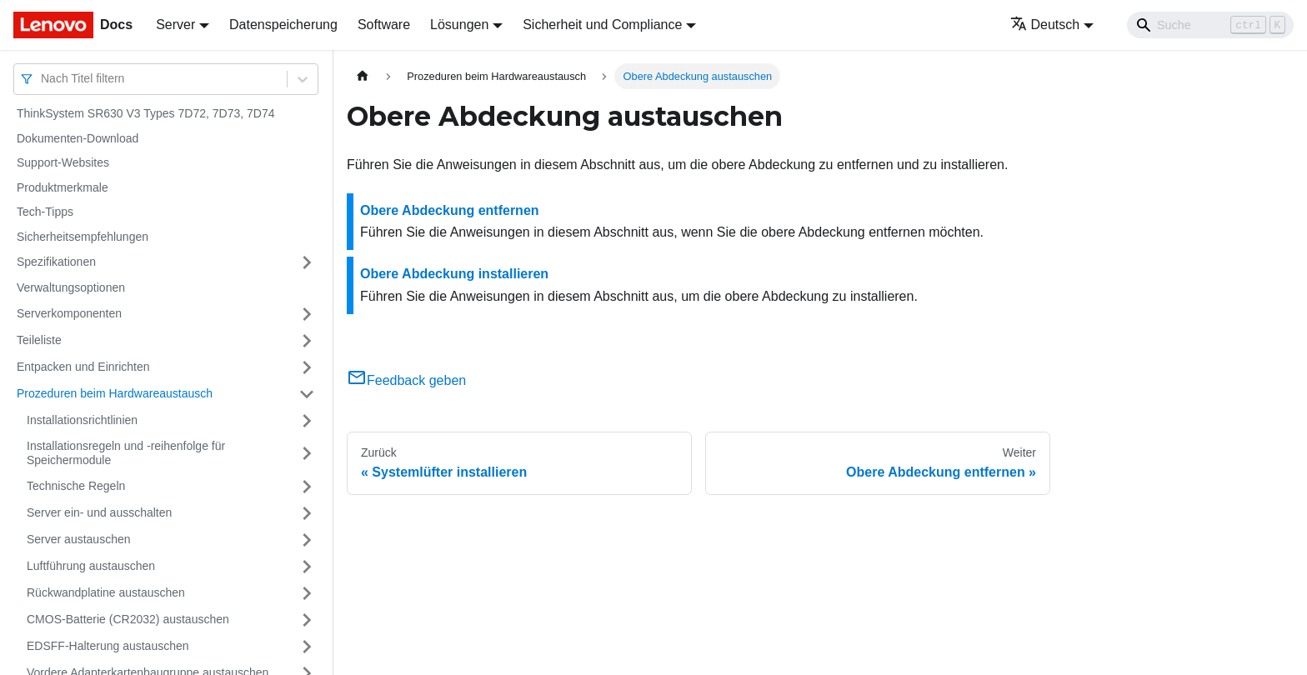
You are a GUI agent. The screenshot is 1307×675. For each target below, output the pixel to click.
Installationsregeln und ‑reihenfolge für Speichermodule (126, 453)
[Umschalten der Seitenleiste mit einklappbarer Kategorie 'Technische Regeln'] (306, 486)
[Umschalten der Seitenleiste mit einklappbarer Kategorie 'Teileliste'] (306, 341)
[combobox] (42, 78)
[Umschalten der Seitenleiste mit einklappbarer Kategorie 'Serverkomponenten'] (306, 314)
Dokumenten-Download (77, 138)
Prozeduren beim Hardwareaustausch (115, 393)
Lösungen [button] (459, 25)
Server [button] (175, 25)
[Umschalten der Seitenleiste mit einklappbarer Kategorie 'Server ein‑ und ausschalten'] (306, 513)
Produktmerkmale (62, 187)
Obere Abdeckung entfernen (449, 210)
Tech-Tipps (45, 211)
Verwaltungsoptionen (71, 287)
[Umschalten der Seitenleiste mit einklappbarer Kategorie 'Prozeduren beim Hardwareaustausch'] (306, 394)
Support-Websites (63, 162)
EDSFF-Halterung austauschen (108, 645)
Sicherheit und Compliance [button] (602, 25)
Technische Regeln (76, 485)
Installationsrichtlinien (82, 420)
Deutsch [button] (1045, 25)
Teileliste (39, 340)
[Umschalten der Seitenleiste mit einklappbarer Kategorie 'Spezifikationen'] (306, 262)
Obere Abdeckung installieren (454, 274)
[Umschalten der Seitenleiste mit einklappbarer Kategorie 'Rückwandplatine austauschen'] (306, 593)
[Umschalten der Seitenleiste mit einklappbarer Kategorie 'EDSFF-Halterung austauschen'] (306, 646)
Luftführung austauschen (91, 565)
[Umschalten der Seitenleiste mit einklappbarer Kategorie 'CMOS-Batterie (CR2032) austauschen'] (306, 620)
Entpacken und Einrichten (83, 366)
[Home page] (362, 76)
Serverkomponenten (69, 313)
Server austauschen (79, 539)
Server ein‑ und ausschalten (99, 512)
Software (384, 25)
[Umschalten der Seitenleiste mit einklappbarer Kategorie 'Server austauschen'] (306, 540)
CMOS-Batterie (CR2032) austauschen (128, 619)
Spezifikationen (56, 261)
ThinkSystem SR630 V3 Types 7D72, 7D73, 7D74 (145, 113)
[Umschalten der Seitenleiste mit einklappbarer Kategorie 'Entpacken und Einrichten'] (306, 367)
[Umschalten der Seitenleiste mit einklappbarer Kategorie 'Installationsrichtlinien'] (306, 421)
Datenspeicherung (283, 25)
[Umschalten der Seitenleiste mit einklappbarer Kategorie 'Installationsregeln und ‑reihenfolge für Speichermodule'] (306, 453)
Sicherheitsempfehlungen (82, 236)
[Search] (1210, 25)
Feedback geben (406, 380)
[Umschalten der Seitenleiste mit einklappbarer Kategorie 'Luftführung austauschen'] (306, 566)
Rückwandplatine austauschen (106, 592)
